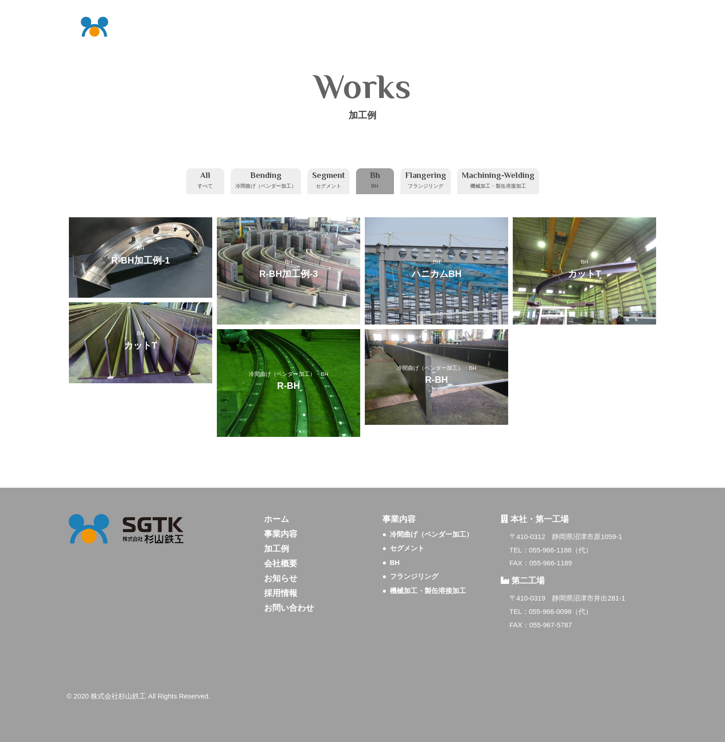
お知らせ (280, 578)
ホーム (276, 519)
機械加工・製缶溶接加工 (428, 591)
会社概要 (280, 563)
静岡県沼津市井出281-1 (588, 598)
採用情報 (280, 593)
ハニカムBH (437, 274)
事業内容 (280, 534)
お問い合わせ (289, 608)
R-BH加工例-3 (288, 274)
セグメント (407, 548)
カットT (584, 274)
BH (140, 248)
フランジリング (414, 576)
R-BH (288, 385)
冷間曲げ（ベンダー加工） (282, 373)
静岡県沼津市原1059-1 (587, 536)
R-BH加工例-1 (140, 260)
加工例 (276, 548)
